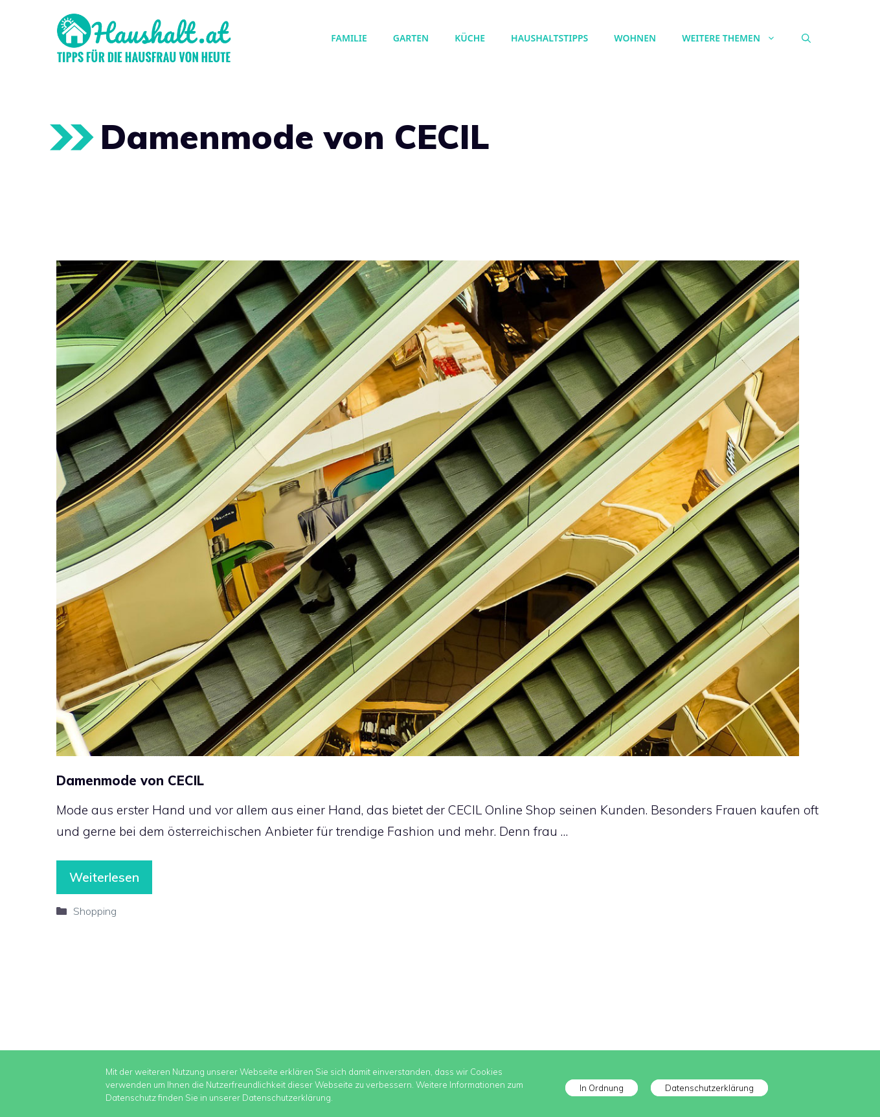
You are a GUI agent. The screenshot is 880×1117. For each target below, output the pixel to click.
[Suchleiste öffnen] (806, 38)
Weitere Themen (735, 38)
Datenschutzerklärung (709, 1088)
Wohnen (635, 38)
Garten (411, 38)
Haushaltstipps (549, 38)
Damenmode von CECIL (130, 780)
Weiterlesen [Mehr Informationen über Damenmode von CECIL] (104, 877)
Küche (470, 38)
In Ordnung (602, 1088)
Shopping (95, 910)
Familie (349, 38)
